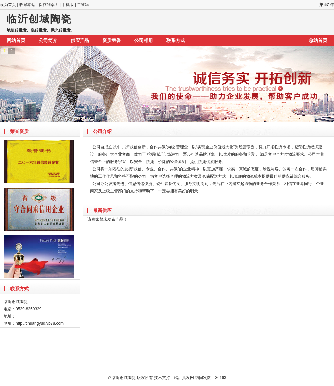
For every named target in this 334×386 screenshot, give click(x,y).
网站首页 (16, 40)
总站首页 (318, 40)
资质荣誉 (111, 40)
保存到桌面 (49, 4)
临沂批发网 (184, 377)
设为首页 (8, 4)
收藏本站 (27, 4)
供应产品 (80, 40)
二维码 (83, 4)
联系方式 (175, 40)
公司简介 (48, 40)
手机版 (68, 4)
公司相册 (143, 40)
